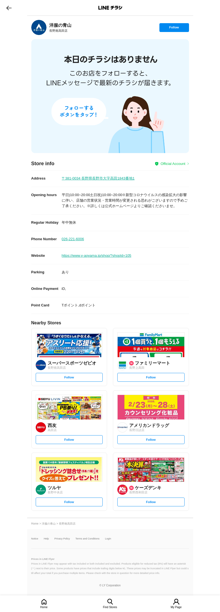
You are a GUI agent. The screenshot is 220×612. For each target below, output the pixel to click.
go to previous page (9, 7)
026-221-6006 (73, 239)
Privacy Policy (62, 539)
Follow (174, 28)
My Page (176, 607)
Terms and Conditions (88, 539)
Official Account (173, 164)
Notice (34, 539)
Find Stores (110, 607)
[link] (38, 27)
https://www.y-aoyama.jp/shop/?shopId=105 (96, 255)
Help (46, 539)
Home (44, 607)
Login (108, 539)
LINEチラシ (110, 8)
